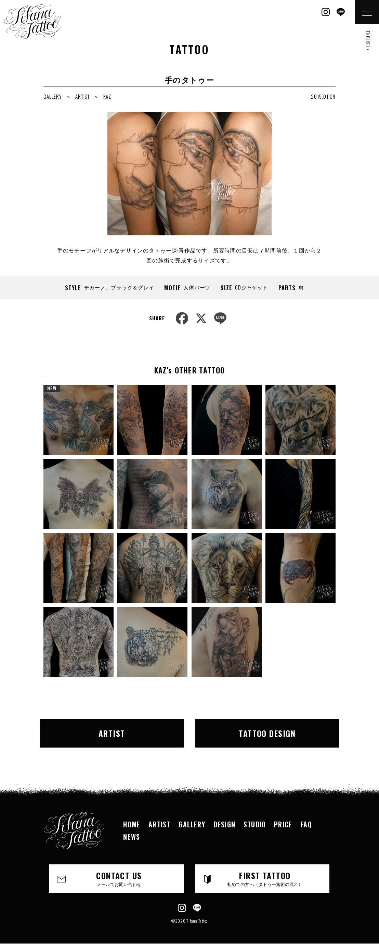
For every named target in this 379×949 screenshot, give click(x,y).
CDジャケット (251, 287)
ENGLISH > (368, 41)
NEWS (131, 836)
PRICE (283, 824)
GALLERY (52, 96)
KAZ (107, 96)
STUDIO (255, 824)
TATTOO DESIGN (267, 733)
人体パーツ (196, 287)
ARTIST (82, 96)
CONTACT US (119, 878)
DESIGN (224, 824)
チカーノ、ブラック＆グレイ (119, 287)
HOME (131, 824)
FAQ (306, 824)
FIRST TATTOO (264, 878)
